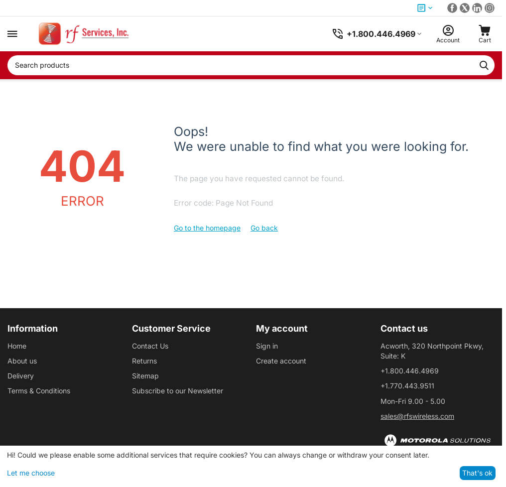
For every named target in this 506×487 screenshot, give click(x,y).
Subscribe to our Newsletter (177, 390)
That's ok (477, 473)
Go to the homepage (207, 228)
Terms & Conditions (38, 390)
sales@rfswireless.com (417, 416)
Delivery (20, 375)
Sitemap (145, 375)
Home (16, 346)
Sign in (267, 346)
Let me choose (31, 473)
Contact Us (150, 346)
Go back (264, 228)
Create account (281, 361)
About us (22, 361)
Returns (144, 361)
